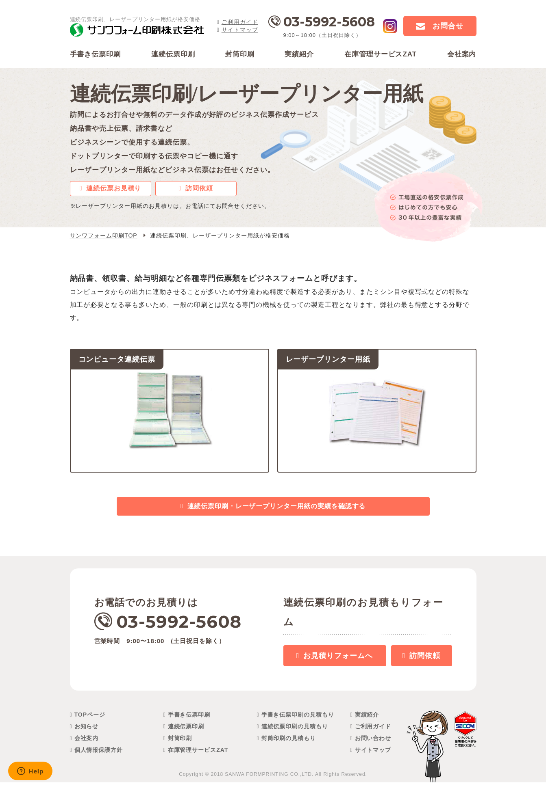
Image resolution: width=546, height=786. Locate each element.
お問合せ (448, 26)
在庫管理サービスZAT (198, 753)
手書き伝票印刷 (189, 718)
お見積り (338, 659)
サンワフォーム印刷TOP (103, 236)
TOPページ (89, 718)
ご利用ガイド (240, 22)
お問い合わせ (373, 741)
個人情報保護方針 (98, 753)
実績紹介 (367, 718)
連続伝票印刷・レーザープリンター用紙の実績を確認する (276, 509)
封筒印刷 (180, 741)
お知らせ (86, 730)
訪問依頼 (199, 189)
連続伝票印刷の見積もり (294, 730)
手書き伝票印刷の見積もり (298, 718)
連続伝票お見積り (114, 189)
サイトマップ (240, 29)
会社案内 (86, 741)
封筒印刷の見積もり (288, 741)
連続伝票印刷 (186, 730)
